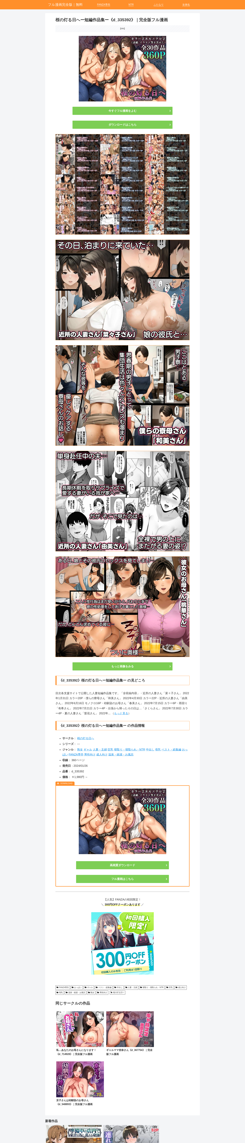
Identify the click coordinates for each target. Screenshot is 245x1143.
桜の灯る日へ (85, 738)
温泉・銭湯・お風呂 (121, 754)
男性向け (89, 754)
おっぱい (77, 987)
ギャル (88, 749)
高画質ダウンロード (122, 865)
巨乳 (110, 749)
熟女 (80, 749)
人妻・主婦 (100, 749)
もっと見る (121, 713)
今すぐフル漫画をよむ (122, 110)
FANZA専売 (76, 754)
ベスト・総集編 (171, 749)
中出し (150, 749)
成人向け (102, 754)
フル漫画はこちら (122, 879)
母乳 (158, 749)
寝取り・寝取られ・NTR (129, 749)
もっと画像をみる (122, 666)
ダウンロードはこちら (122, 124)
